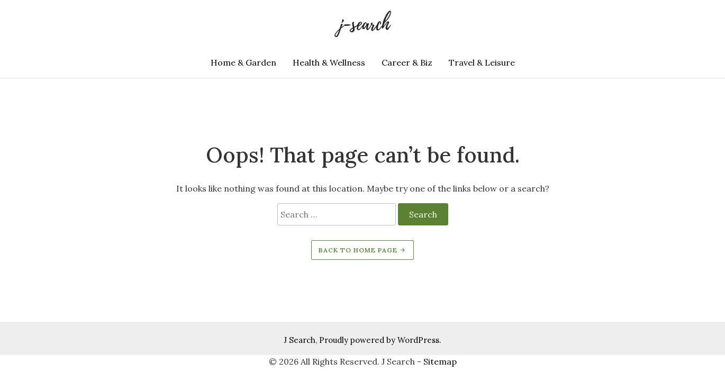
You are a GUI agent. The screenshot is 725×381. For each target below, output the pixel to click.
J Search (299, 340)
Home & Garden (243, 62)
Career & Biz (407, 62)
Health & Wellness (329, 62)
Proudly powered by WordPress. (380, 340)
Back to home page (362, 250)
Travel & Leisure (482, 62)
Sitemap (440, 361)
